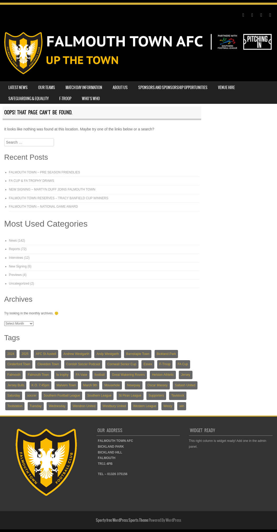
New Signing (18, 266)
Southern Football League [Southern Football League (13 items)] (62, 395)
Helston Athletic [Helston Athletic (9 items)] (163, 375)
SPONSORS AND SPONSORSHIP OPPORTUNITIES (172, 87)
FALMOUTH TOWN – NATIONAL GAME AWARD (43, 206)
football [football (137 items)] (100, 375)
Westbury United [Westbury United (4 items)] (114, 406)
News (13, 240)
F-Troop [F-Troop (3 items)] (164, 364)
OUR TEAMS (46, 87)
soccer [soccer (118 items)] (31, 395)
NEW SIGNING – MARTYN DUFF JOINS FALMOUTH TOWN (52, 189)
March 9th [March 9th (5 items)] (90, 385)
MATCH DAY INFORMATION (84, 87)
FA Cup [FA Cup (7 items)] (183, 364)
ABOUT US (120, 87)
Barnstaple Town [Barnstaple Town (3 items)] (138, 354)
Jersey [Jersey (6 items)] (185, 375)
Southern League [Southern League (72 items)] (99, 395)
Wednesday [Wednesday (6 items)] (57, 406)
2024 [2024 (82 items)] (10, 354)
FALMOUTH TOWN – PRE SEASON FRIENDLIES (44, 172)
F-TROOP (65, 98)
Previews (15, 275)
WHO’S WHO (91, 98)
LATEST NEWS (18, 87)
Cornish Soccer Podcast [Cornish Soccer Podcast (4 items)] (83, 364)
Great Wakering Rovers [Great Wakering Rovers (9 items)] (128, 375)
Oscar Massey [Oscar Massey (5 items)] (157, 385)
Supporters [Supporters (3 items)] (156, 395)
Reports (14, 249)
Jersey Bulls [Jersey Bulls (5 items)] (15, 385)
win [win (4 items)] (181, 406)
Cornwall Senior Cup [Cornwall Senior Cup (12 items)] (121, 364)
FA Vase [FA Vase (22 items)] (81, 375)
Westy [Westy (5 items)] (168, 406)
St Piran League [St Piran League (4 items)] (130, 395)
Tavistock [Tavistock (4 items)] (177, 395)
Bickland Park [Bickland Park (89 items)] (166, 354)
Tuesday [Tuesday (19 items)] (36, 406)
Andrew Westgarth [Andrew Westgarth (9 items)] (76, 354)
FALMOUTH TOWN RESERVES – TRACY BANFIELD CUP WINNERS (58, 198)
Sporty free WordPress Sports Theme (122, 520)
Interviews (16, 258)
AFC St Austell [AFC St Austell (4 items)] (46, 354)
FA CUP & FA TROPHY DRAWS (31, 181)
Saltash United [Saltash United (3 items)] (185, 385)
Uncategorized (19, 283)
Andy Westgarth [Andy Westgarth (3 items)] (107, 354)
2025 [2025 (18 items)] (25, 354)
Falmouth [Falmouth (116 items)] (14, 375)
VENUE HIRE (226, 87)
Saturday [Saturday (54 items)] (13, 395)
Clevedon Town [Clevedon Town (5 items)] (48, 364)
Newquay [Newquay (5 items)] (133, 385)
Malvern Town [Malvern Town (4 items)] (66, 385)
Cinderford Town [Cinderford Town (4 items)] (18, 364)
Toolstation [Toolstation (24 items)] (14, 406)
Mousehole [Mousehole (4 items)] (112, 385)
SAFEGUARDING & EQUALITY (28, 98)
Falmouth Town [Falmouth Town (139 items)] (38, 375)
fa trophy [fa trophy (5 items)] (62, 375)
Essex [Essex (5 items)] (148, 364)
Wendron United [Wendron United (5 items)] (84, 406)
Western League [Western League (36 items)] (144, 406)
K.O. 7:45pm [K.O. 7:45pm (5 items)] (40, 385)
